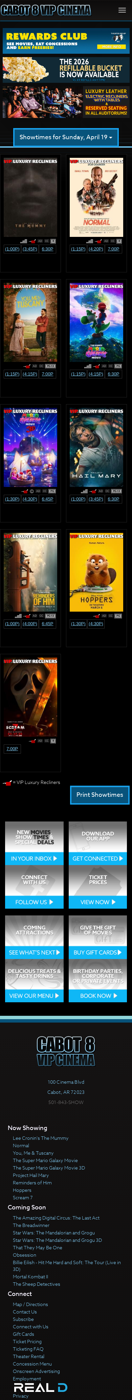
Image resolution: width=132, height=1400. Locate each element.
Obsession (24, 1255)
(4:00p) (30, 623)
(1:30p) (12, 498)
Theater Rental (28, 1356)
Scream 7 (23, 1197)
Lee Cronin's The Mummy (41, 1138)
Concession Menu (32, 1363)
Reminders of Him (32, 1182)
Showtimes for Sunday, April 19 (66, 137)
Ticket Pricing (27, 1341)
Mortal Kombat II (30, 1276)
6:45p (47, 498)
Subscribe (23, 1319)
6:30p (47, 248)
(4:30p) (30, 498)
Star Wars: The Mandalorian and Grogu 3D (57, 1240)
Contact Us (25, 1311)
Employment (27, 1378)
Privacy (21, 1396)
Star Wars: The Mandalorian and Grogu (54, 1232)
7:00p (113, 248)
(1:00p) (12, 248)
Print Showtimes (99, 795)
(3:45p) (30, 248)
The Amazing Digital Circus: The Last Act (56, 1217)
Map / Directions (30, 1304)
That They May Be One (37, 1247)
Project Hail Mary (31, 1175)
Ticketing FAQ (28, 1349)
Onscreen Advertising (36, 1371)
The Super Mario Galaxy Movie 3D (49, 1167)
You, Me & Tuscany (33, 1153)
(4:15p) (30, 373)
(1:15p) (78, 248)
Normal (21, 1145)
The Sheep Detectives (36, 1284)
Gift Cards (23, 1334)
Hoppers (22, 1190)
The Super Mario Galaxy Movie (45, 1160)
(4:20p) (96, 248)
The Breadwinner (31, 1225)
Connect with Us (30, 1326)
